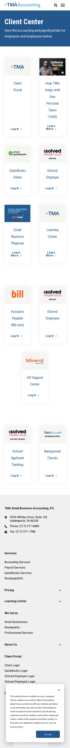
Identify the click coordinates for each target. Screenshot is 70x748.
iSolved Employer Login (20, 676)
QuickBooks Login (16, 670)
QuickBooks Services (18, 573)
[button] (55, 5)
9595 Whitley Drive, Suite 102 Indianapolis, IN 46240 (28, 518)
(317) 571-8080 (29, 526)
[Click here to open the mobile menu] (62, 5)
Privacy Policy (16, 726)
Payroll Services (15, 567)
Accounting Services (17, 562)
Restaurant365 (14, 578)
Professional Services (19, 633)
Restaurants (12, 627)
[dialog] (35, 713)
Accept (48, 734)
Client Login (12, 665)
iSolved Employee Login (20, 681)
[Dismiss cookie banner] (59, 690)
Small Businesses (16, 622)
